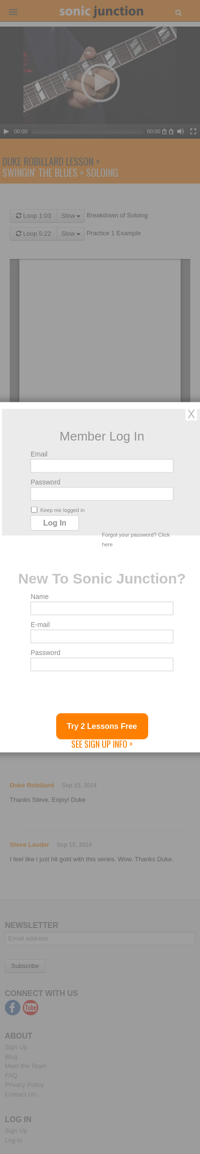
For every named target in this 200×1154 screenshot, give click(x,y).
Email (39, 453)
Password (45, 481)
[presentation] (104, 694)
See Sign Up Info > (102, 743)
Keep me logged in (58, 509)
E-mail (40, 624)
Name (39, 596)
